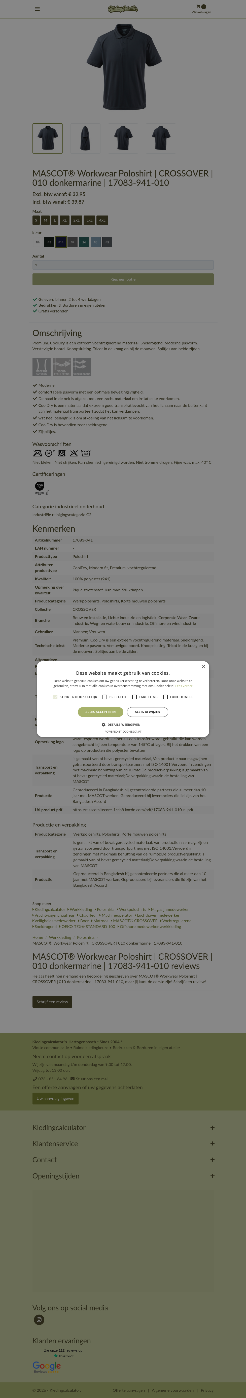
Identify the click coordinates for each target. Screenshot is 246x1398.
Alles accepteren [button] (100, 712)
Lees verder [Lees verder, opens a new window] (184, 686)
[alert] (123, 699)
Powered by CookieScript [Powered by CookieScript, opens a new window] (123, 731)
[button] (123, 724)
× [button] (203, 666)
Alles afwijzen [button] (147, 712)
